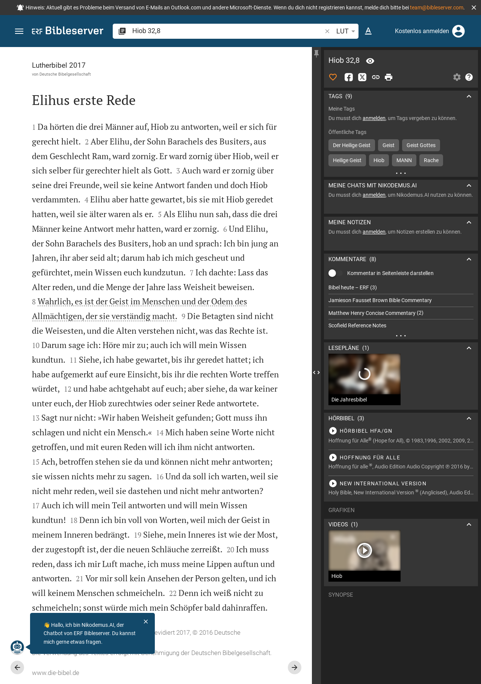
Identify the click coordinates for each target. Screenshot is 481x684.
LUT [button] (347, 31)
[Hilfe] (469, 77)
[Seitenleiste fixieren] (316, 54)
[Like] (333, 77)
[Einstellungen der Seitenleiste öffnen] (457, 77)
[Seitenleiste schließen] (316, 372)
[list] (401, 306)
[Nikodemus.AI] (17, 647)
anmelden (374, 118)
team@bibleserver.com (436, 8)
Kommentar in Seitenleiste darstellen (390, 273)
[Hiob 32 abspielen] (401, 431)
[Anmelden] (458, 31)
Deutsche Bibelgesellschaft (65, 74)
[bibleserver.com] (67, 32)
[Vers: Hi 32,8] (370, 61)
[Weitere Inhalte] (400, 173)
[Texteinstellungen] (368, 31)
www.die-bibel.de (55, 672)
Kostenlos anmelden (422, 31)
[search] (228, 31)
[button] (474, 7)
